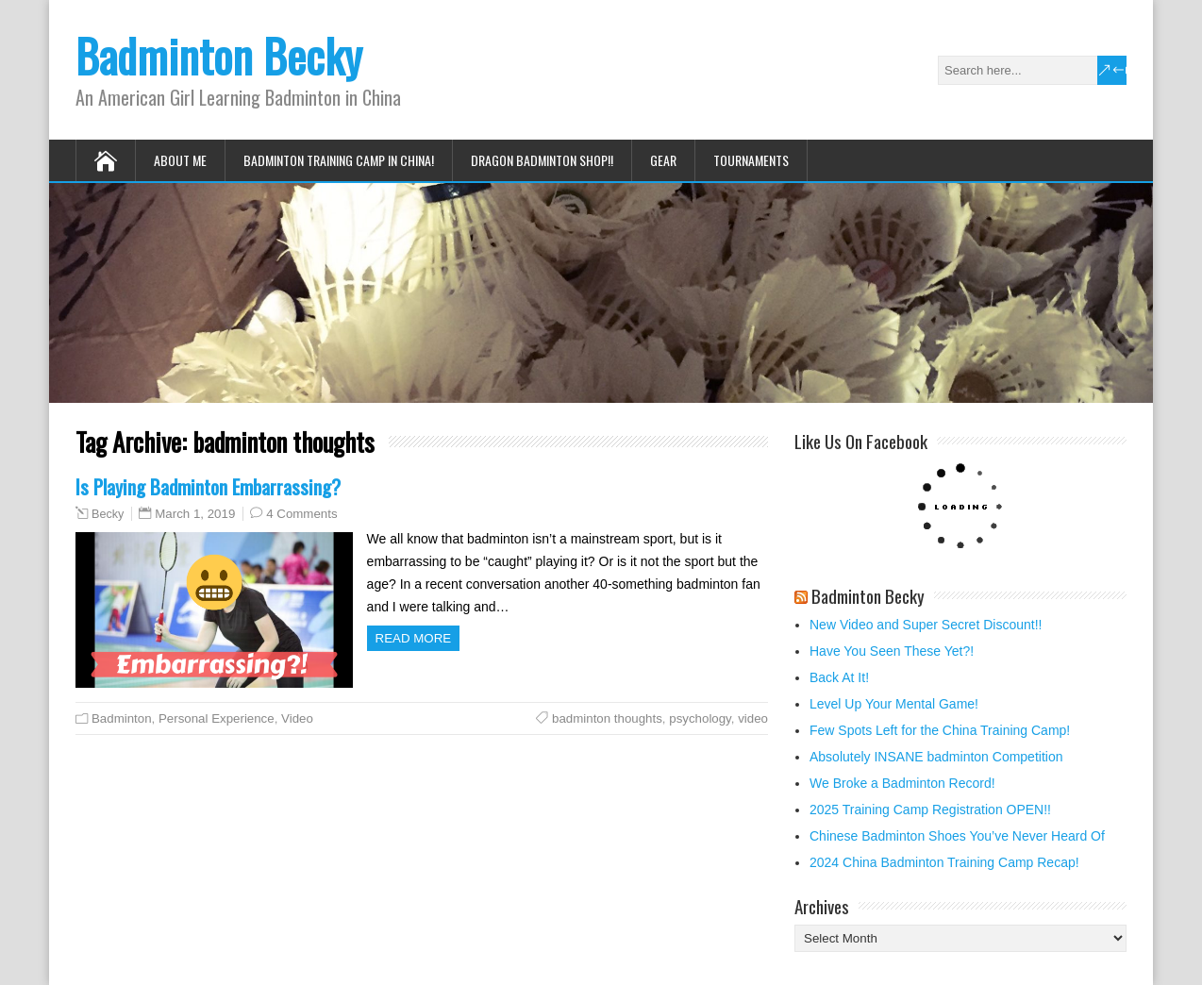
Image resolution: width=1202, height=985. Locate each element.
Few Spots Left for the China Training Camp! (940, 730)
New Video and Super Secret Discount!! (926, 624)
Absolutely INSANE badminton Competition (936, 756)
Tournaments (751, 160)
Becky (108, 514)
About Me (180, 160)
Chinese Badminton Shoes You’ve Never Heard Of (957, 835)
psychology (700, 718)
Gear (663, 160)
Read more (414, 638)
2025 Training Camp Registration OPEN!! (930, 809)
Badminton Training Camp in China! (338, 160)
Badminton (122, 718)
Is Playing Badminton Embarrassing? (208, 486)
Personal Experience (217, 718)
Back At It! (839, 677)
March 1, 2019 (195, 514)
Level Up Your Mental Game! (894, 703)
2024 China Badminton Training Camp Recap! (944, 862)
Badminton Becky (218, 55)
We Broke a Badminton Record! (902, 783)
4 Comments (301, 514)
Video (297, 718)
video (753, 718)
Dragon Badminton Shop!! (542, 160)
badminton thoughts (607, 718)
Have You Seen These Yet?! (892, 651)
